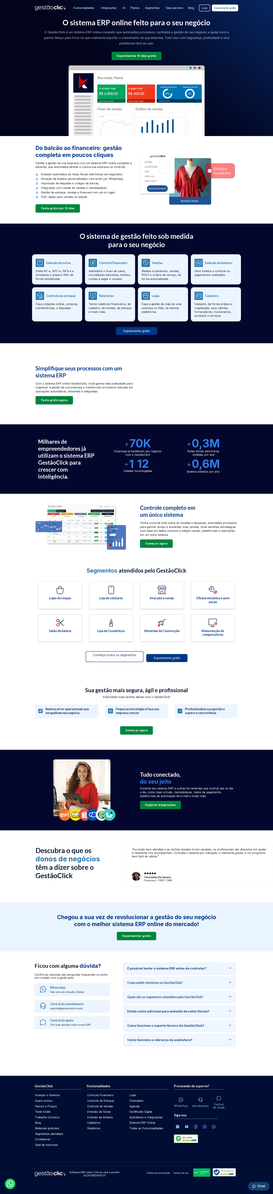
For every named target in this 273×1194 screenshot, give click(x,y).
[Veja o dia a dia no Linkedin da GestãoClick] (204, 1126)
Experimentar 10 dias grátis (136, 56)
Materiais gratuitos (47, 1128)
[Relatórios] (110, 304)
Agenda (134, 1106)
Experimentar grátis (136, 936)
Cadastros (93, 1122)
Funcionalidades (82, 8)
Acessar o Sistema (47, 1095)
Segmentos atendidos (49, 1134)
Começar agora (156, 543)
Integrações (108, 8)
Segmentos (152, 8)
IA (123, 8)
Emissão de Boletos (100, 1117)
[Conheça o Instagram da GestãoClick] (177, 1126)
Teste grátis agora (54, 400)
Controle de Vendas (100, 1106)
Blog (191, 8)
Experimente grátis (225, 7)
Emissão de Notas (99, 1111)
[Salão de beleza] (60, 627)
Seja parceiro (174, 8)
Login (204, 7)
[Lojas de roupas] (60, 595)
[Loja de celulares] (111, 595)
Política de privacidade (158, 1173)
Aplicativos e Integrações (146, 1117)
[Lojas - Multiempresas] (163, 304)
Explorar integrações (160, 805)
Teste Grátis (43, 1111)
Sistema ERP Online (142, 1122)
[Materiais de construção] (162, 627)
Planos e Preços (46, 1106)
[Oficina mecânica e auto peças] (213, 595)
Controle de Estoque (100, 1100)
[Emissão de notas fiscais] (57, 269)
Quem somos (43, 1100)
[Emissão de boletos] (216, 269)
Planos (134, 8)
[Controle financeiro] (110, 269)
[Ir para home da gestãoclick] (50, 8)
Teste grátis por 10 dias (58, 208)
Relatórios (93, 1128)
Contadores (42, 1139)
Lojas (132, 1095)
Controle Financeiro (100, 1095)
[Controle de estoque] (57, 304)
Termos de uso (181, 1173)
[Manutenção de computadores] (213, 627)
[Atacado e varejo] (162, 595)
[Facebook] (195, 1126)
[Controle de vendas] (163, 269)
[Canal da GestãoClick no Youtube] (186, 1126)
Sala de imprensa (46, 1145)
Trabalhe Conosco (47, 1117)
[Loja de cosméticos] (111, 627)
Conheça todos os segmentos (114, 655)
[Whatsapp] (181, 1101)
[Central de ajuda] (218, 1101)
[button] (10, 1184)
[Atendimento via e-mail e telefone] (200, 1101)
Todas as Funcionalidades (146, 1128)
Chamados (136, 1100)
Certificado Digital (140, 1111)
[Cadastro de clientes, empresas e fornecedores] (216, 304)
